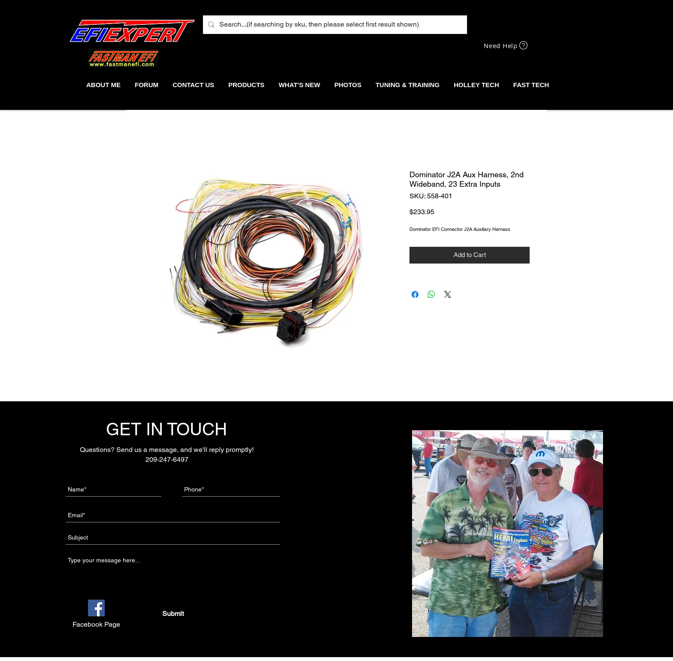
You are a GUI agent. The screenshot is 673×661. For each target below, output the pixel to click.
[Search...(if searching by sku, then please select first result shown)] (334, 24)
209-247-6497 (167, 459)
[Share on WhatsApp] (431, 294)
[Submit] (173, 613)
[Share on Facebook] (415, 294)
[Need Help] (506, 45)
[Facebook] (96, 608)
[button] (246, 84)
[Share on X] (448, 294)
